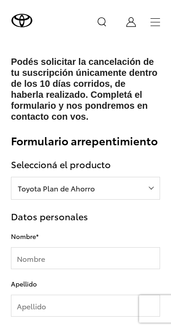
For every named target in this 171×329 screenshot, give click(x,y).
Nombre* (25, 236)
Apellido (24, 283)
